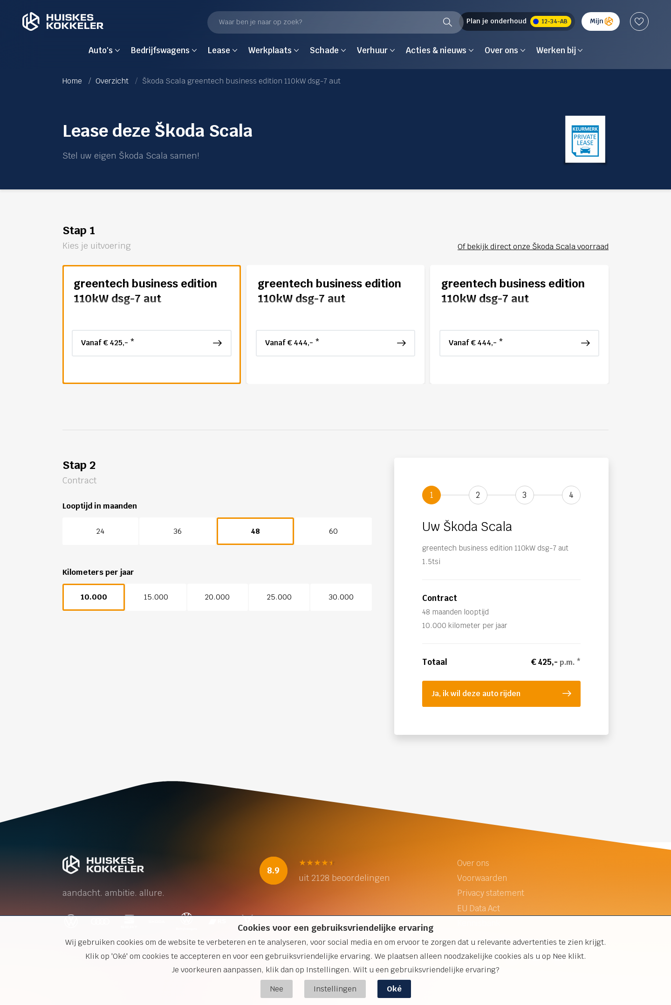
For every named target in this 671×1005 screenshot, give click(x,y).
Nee (276, 989)
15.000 (156, 597)
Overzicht (112, 81)
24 (100, 531)
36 (177, 531)
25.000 (279, 597)
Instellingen (335, 989)
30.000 (341, 597)
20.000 (217, 597)
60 (333, 531)
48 (255, 531)
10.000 (94, 597)
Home (72, 81)
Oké (394, 989)
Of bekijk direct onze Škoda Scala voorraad (533, 246)
